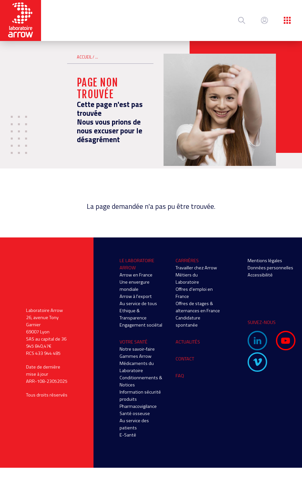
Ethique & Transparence (133, 314)
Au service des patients (134, 424)
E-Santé (128, 434)
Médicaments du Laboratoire (137, 367)
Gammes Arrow (135, 356)
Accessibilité (260, 274)
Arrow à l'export (136, 296)
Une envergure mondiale (135, 285)
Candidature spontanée (188, 321)
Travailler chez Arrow (196, 267)
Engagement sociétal (141, 325)
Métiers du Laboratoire (187, 278)
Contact (185, 358)
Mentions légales (265, 260)
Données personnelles (270, 267)
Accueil (84, 57)
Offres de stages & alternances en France (198, 307)
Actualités (188, 341)
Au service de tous (138, 303)
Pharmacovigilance (138, 406)
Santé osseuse (135, 413)
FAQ (180, 375)
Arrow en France (136, 274)
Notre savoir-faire (137, 349)
